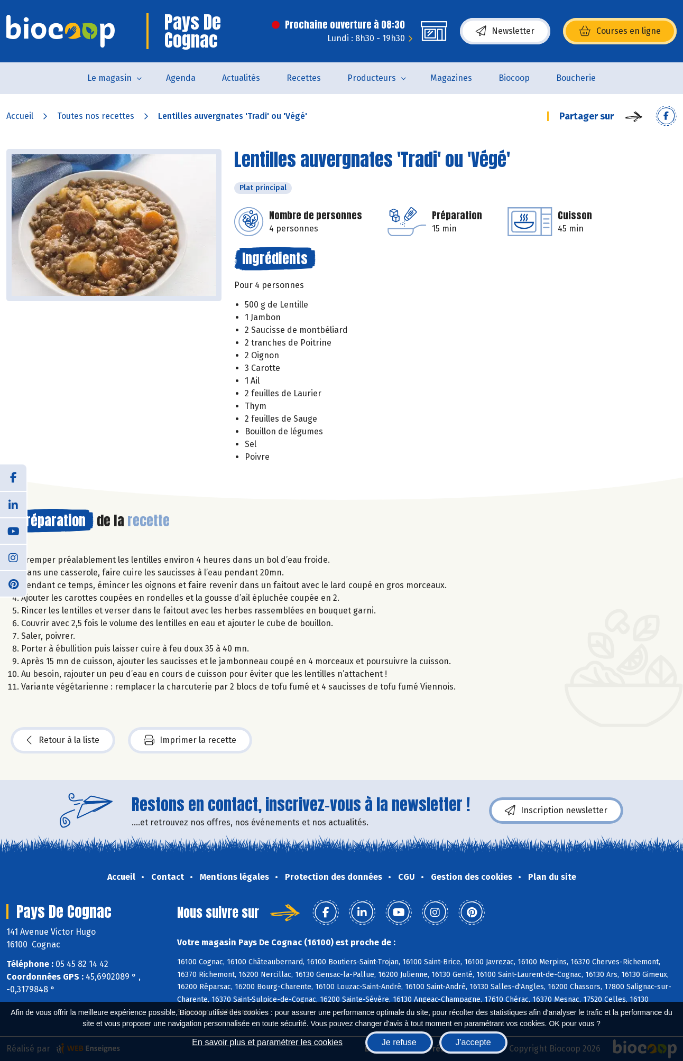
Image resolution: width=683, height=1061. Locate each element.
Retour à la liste (62, 740)
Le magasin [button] (109, 78)
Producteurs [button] (371, 78)
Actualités (241, 78)
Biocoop (514, 78)
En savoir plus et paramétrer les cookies (267, 1042)
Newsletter (505, 31)
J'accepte (473, 1042)
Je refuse (399, 1042)
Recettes (304, 78)
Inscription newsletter (556, 810)
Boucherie (576, 78)
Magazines (451, 78)
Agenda (181, 78)
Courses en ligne (620, 31)
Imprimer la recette (190, 740)
